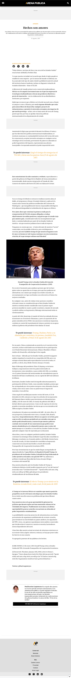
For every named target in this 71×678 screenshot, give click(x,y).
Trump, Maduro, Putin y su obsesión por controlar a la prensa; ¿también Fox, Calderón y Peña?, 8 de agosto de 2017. (35, 335)
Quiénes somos (35, 662)
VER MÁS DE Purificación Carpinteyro (35, 604)
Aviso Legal (35, 670)
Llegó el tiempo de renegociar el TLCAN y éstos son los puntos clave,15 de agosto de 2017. (36, 155)
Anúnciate (35, 653)
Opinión (35, 24)
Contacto (35, 668)
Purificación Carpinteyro (21, 63)
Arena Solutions (35, 656)
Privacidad (35, 665)
